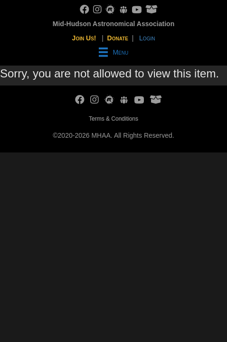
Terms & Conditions (113, 118)
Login (147, 38)
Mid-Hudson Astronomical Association (113, 24)
